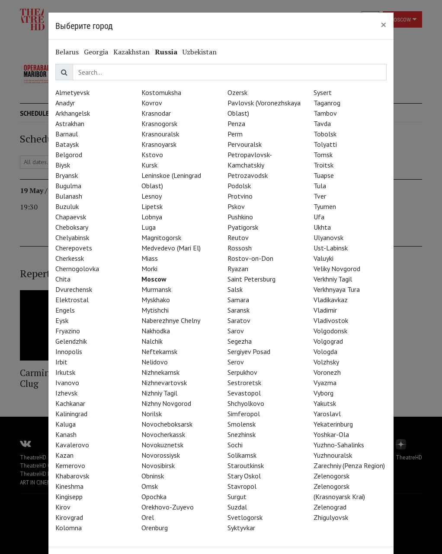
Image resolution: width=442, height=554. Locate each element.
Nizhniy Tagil (159, 393)
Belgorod (68, 154)
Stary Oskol (244, 476)
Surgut (237, 496)
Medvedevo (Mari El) (171, 248)
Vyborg (323, 393)
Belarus (67, 52)
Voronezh (327, 372)
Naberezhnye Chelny (170, 320)
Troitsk (323, 165)
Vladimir (325, 310)
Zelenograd (330, 507)
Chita (62, 279)
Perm (235, 134)
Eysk (61, 320)
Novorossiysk (160, 455)
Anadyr (65, 102)
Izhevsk (66, 393)
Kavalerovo (72, 444)
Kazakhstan (131, 52)
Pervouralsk (244, 144)
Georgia (96, 52)
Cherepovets (73, 248)
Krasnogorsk (159, 123)
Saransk (238, 310)
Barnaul (66, 134)
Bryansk (66, 175)
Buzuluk (67, 206)
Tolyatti (325, 144)
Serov (235, 362)
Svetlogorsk (245, 517)
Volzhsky (326, 362)
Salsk (235, 289)
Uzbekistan (200, 52)
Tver (320, 196)
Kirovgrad (69, 517)
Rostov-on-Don (250, 258)
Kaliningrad (71, 413)
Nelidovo (154, 362)
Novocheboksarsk (166, 424)
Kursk (149, 165)
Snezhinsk (241, 434)
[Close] (384, 25)
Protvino (240, 196)
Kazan (64, 455)
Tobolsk (325, 134)
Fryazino (67, 330)
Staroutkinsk (245, 465)
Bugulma (68, 185)
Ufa (319, 216)
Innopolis (68, 351)
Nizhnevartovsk (164, 382)
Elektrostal (72, 299)
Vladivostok (331, 320)
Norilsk (151, 413)
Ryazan (237, 268)
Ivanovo (67, 382)
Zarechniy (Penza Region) (349, 465)
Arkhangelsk (72, 113)
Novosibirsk (158, 465)
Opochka (154, 496)
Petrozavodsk (247, 175)
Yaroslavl (327, 413)
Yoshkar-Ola (331, 434)
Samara (238, 299)
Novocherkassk (163, 434)
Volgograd (328, 341)
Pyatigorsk (242, 227)
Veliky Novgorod (337, 268)
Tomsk (323, 154)
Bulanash (68, 196)
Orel (147, 517)
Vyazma (325, 382)
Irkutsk (65, 372)
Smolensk (241, 424)
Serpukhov (242, 372)
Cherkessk (69, 258)
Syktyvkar (241, 527)
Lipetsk (152, 206)
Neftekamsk (159, 351)
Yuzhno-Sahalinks (339, 444)
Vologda (325, 351)
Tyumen (325, 206)
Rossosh (239, 248)
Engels (65, 310)
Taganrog (327, 102)
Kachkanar (70, 403)
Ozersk (237, 92)
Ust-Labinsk (331, 248)
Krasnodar (156, 113)
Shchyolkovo (245, 403)
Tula (320, 185)
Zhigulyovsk (331, 517)
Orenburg (154, 527)
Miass (149, 258)
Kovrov (151, 102)
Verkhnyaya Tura (337, 289)
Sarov (235, 330)
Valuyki (323, 258)
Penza (236, 123)
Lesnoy (151, 196)
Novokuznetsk (162, 444)
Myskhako (155, 299)
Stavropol (241, 486)
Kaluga (65, 424)
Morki (149, 268)
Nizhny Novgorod (166, 403)
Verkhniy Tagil (333, 279)
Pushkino (240, 216)
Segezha (239, 341)
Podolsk (239, 185)
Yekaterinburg (333, 424)
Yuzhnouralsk (333, 455)
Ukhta (322, 227)
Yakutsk (325, 403)
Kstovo (152, 154)
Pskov (236, 206)
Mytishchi (155, 310)
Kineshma (69, 486)
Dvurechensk (73, 289)
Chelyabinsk (72, 237)
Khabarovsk (72, 476)
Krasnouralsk (160, 134)
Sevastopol (244, 393)
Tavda (322, 123)
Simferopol (243, 413)
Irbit (61, 362)
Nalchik (152, 341)
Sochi (235, 444)
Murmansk (156, 289)
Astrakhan (69, 123)
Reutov (238, 237)
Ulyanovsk (328, 237)
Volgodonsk (330, 330)
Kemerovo (70, 465)
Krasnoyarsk (158, 144)
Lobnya (151, 216)
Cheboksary (71, 227)
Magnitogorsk (161, 237)
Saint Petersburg (251, 279)
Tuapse (324, 175)
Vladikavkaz (331, 299)
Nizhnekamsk (160, 372)
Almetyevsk (72, 92)
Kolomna (68, 527)
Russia (166, 52)
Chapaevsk (70, 216)
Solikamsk (241, 455)
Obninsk (152, 476)
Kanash (66, 434)
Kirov (62, 507)
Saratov (238, 320)
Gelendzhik (71, 341)
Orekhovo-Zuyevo (167, 507)
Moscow (154, 279)
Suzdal (237, 507)
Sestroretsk (244, 382)
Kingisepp (69, 496)
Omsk (149, 486)
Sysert (323, 92)
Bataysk (67, 144)
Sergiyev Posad (248, 351)
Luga (148, 227)
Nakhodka (155, 330)
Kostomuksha (161, 92)
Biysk (62, 165)
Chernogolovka (77, 268)
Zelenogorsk (331, 476)
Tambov (325, 113)
